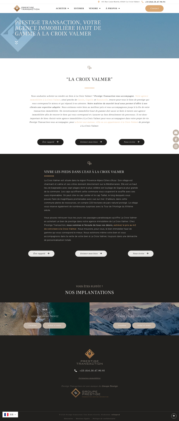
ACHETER (62, 8)
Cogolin (89, 99)
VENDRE (95, 8)
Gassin (81, 99)
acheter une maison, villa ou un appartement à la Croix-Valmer (106, 122)
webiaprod (116, 415)
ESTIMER (79, 8)
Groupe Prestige (110, 386)
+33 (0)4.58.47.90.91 (153, 2)
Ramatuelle (102, 99)
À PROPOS (113, 8)
